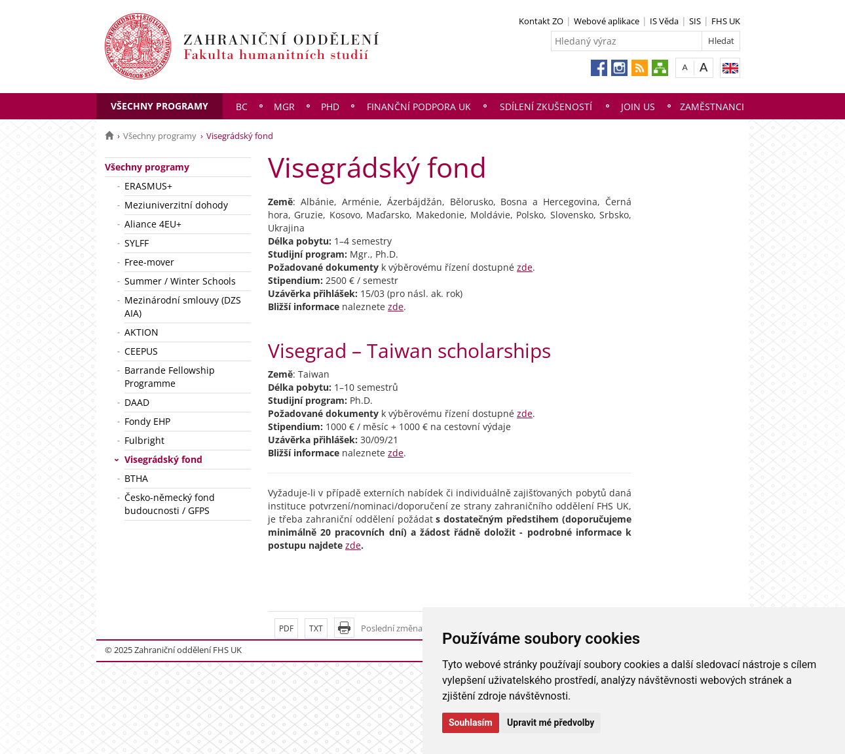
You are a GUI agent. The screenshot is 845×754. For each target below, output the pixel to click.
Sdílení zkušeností (546, 106)
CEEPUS (141, 351)
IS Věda (664, 21)
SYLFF (136, 243)
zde (525, 267)
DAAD (136, 402)
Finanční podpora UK (419, 106)
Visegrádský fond (163, 459)
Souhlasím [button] (471, 722)
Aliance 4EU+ (152, 224)
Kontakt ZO (541, 21)
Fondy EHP (147, 421)
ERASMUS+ (148, 186)
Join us (638, 106)
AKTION (141, 332)
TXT (316, 628)
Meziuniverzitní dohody (176, 205)
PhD (330, 106)
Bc (242, 106)
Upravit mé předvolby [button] (550, 722)
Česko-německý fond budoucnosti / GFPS (169, 504)
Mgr (284, 106)
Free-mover (149, 262)
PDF (286, 628)
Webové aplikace (606, 21)
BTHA (136, 478)
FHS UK (725, 21)
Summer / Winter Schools (180, 281)
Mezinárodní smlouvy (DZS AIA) (182, 306)
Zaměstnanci (712, 106)
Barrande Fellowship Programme (169, 376)
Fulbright (144, 440)
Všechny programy (159, 106)
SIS (695, 21)
